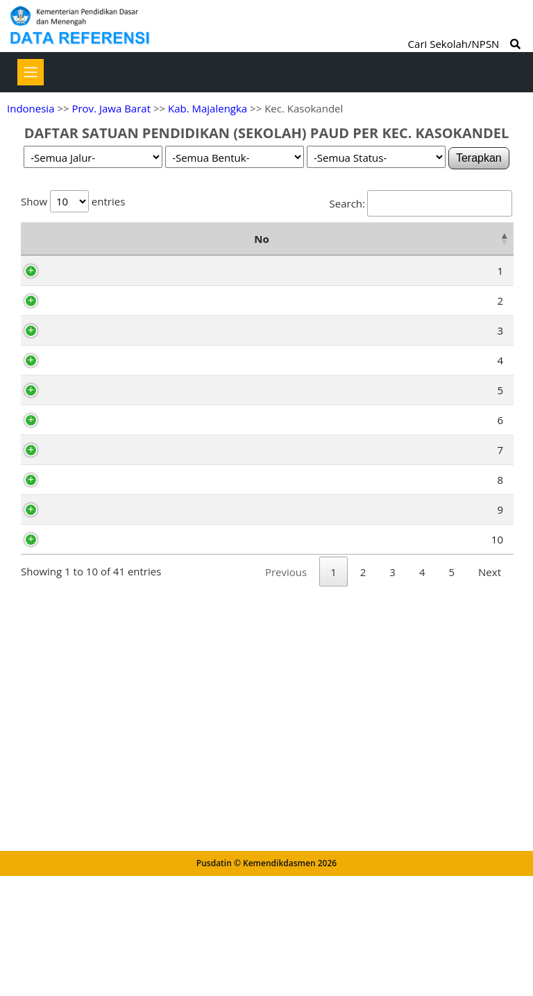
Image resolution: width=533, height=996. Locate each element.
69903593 (92, 834)
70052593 (92, 505)
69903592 (92, 618)
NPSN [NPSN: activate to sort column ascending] (88, 257)
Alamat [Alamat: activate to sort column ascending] (255, 257)
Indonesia (30, 108)
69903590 (92, 786)
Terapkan (479, 158)
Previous (286, 933)
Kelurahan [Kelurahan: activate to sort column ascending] (376, 257)
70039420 (92, 666)
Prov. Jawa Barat (111, 108)
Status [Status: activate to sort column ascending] (479, 257)
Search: (421, 203)
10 (45, 882)
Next (489, 933)
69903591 (92, 589)
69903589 (92, 355)
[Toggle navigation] (30, 72)
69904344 (92, 882)
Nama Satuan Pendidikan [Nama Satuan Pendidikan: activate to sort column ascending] (164, 257)
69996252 (92, 457)
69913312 (92, 307)
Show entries (73, 201)
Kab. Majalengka (207, 108)
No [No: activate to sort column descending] (35, 257)
